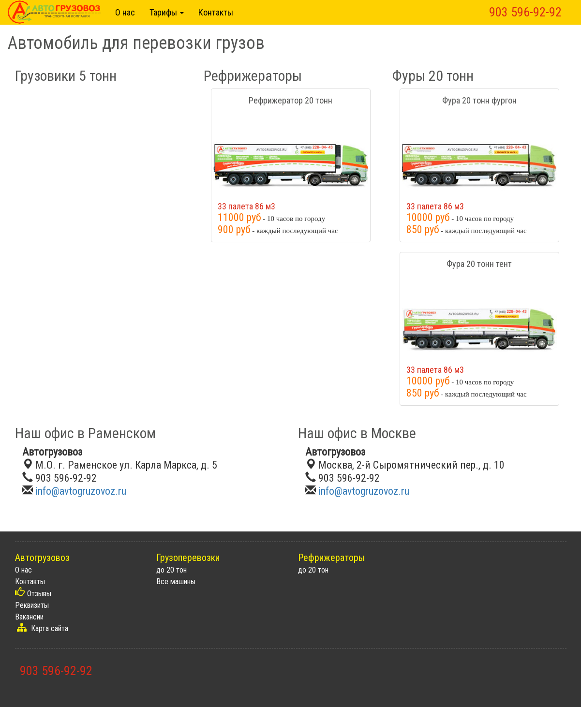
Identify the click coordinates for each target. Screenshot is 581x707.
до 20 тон (171, 569)
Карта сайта (49, 628)
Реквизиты (32, 605)
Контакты (215, 12)
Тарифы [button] (166, 12)
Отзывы (39, 593)
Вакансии (29, 616)
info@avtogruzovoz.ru (80, 491)
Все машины (175, 581)
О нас (125, 12)
